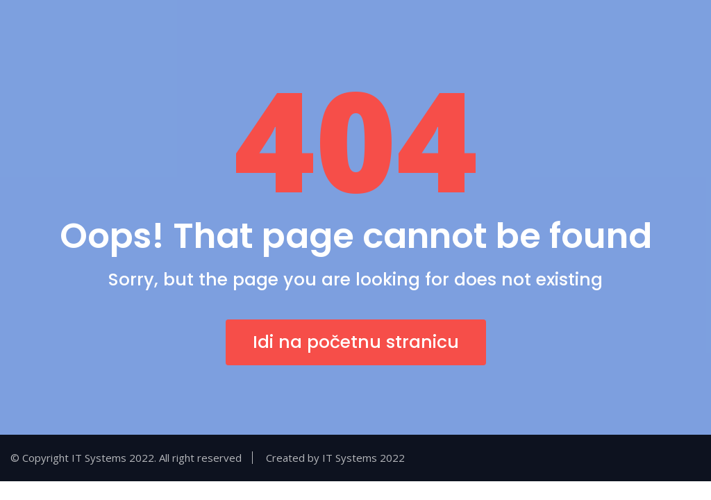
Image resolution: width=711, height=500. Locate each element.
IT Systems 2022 (363, 458)
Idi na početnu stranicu (356, 342)
